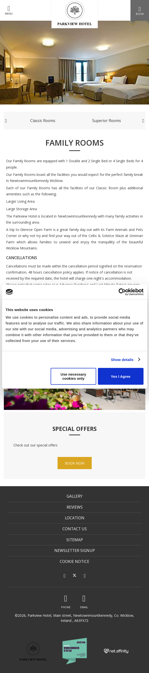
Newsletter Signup (74, 550)
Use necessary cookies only (73, 376)
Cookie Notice (74, 561)
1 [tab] (67, 94)
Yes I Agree (120, 376)
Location (74, 518)
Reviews (75, 507)
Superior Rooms (106, 120)
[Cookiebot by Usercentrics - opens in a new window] (122, 291)
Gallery (74, 496)
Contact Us (74, 528)
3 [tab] (81, 94)
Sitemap (74, 539)
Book (140, 11)
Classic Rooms (42, 120)
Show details (122, 359)
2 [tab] (74, 94)
